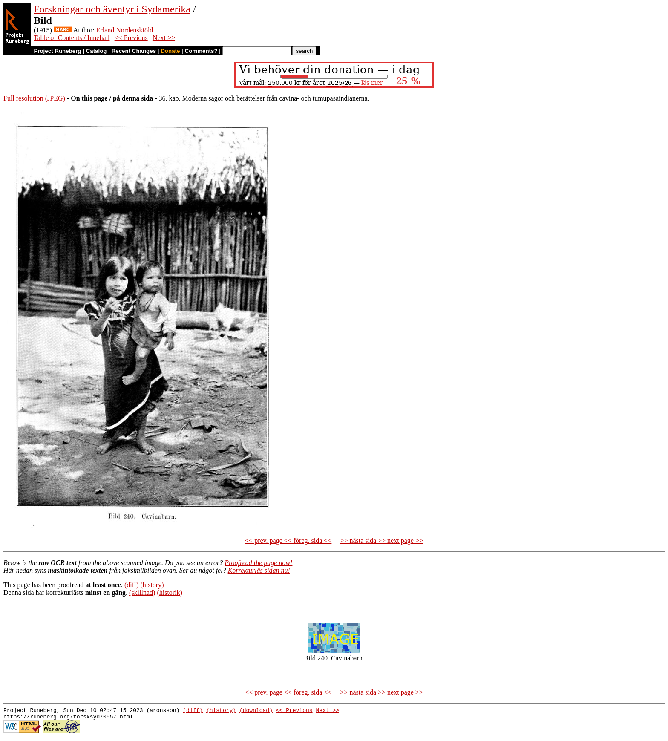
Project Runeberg (57, 51)
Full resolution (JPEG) (34, 98)
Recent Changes (134, 51)
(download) (256, 711)
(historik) (169, 592)
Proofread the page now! (258, 562)
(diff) (131, 584)
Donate (170, 51)
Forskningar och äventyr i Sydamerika (112, 8)
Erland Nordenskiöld (124, 30)
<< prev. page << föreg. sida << (288, 540)
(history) (152, 584)
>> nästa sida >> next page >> (381, 540)
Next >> (164, 37)
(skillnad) (142, 592)
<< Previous (131, 37)
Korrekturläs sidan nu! (259, 570)
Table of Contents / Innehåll (71, 37)
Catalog (96, 51)
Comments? (201, 51)
